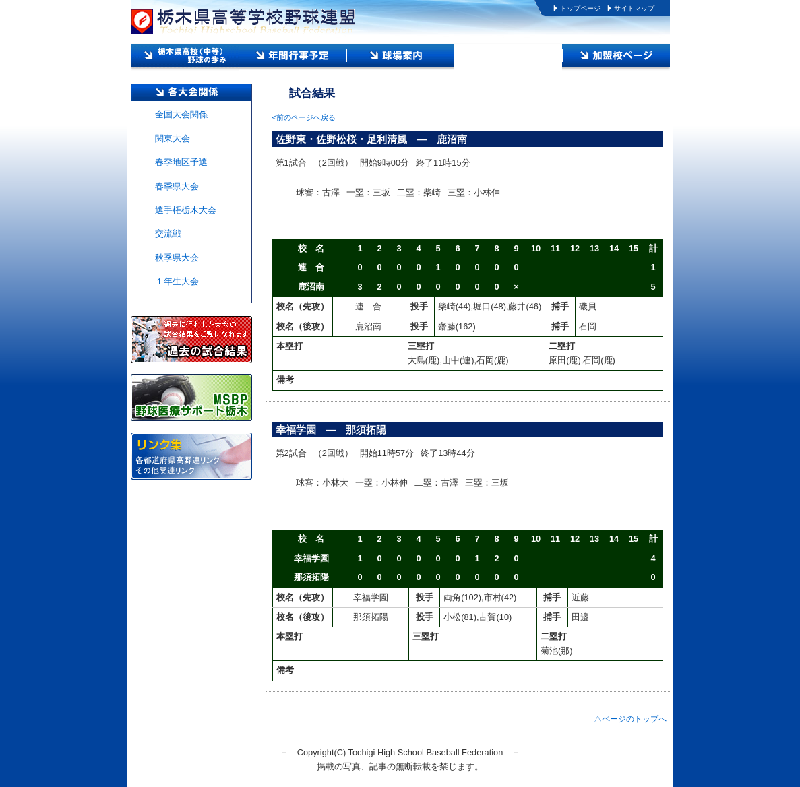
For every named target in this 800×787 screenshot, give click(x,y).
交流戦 (168, 233)
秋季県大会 (177, 258)
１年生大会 (177, 281)
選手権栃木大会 (185, 210)
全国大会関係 (181, 114)
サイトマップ (634, 8)
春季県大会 (177, 186)
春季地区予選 (181, 162)
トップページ (580, 8)
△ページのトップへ (630, 719)
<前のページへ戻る (304, 117)
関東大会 (172, 138)
